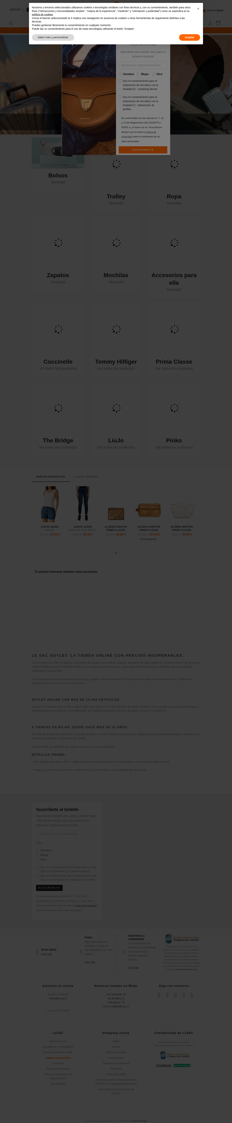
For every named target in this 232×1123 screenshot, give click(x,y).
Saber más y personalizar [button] (53, 37)
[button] (198, 9)
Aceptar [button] (189, 37)
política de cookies (42, 14)
